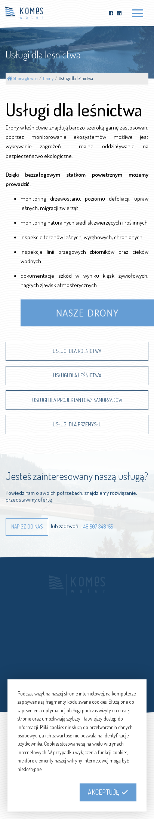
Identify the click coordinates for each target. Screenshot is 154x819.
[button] (27, 527)
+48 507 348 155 (97, 526)
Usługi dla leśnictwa (76, 78)
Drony (48, 78)
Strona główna (22, 78)
